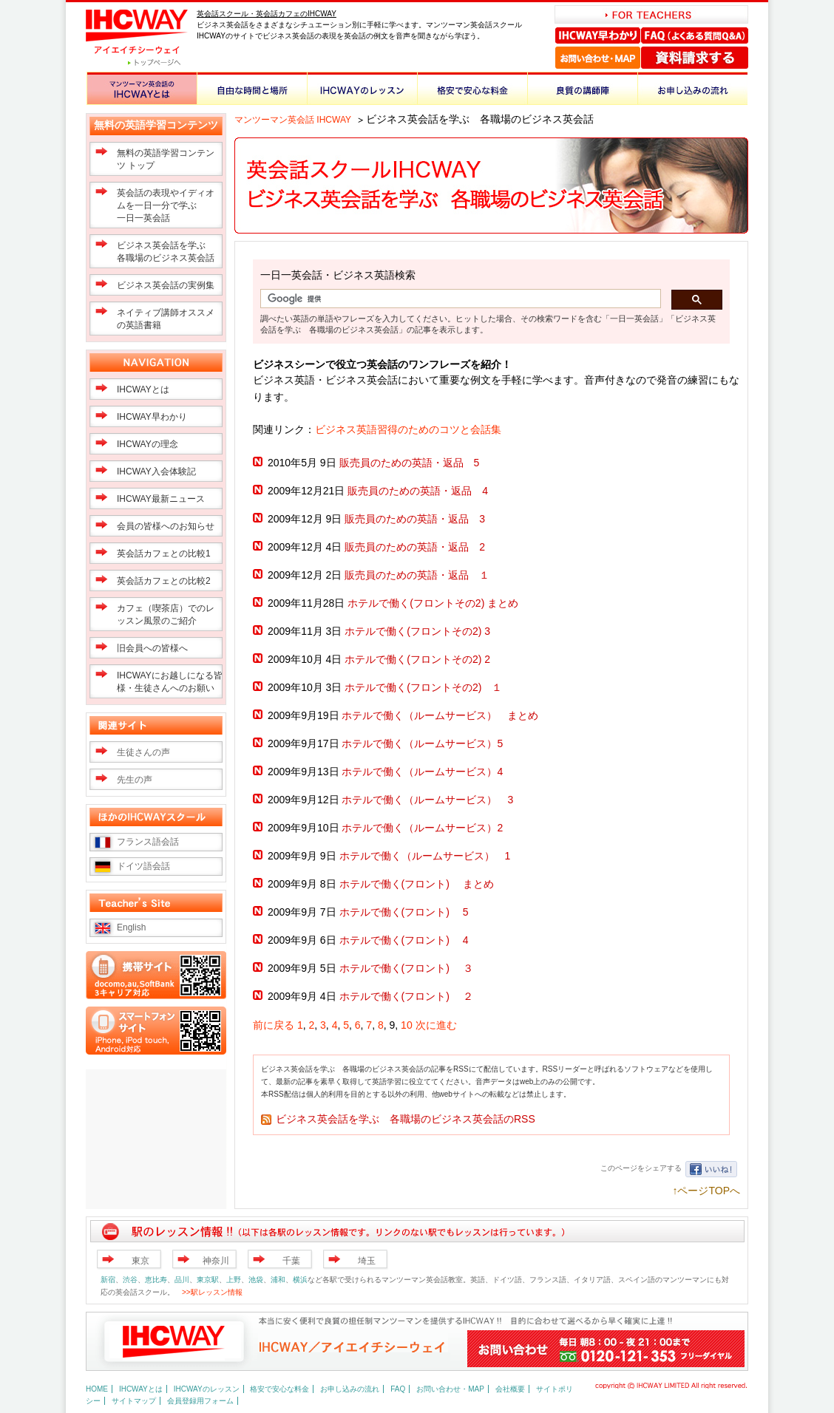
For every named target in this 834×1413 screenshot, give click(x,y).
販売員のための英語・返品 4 (418, 491)
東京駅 (208, 1280)
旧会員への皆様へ (152, 648)
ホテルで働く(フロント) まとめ (416, 884)
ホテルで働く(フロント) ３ (406, 968)
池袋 (255, 1280)
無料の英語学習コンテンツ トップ (165, 159)
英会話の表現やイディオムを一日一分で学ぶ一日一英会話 (165, 205)
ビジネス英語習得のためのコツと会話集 (408, 429)
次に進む (436, 1025)
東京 (140, 1261)
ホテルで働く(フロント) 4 (404, 940)
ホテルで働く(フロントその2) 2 (417, 659)
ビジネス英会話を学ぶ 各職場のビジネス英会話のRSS (405, 1119)
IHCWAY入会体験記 (156, 471)
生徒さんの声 (143, 752)
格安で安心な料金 (472, 88)
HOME (97, 1389)
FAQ (397, 1389)
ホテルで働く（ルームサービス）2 (422, 828)
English (131, 927)
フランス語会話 (148, 842)
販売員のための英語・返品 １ (417, 575)
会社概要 (510, 1389)
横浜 (300, 1280)
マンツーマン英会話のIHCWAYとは (142, 88)
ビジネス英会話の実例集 (165, 285)
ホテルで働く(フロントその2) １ (434, 687)
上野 (233, 1280)
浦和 (278, 1280)
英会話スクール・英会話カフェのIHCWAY (266, 14)
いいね (711, 1169)
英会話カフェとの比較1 (164, 553)
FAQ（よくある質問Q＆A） (694, 35)
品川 (181, 1280)
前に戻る (273, 1025)
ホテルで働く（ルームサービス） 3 (427, 800)
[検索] (459, 298)
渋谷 (130, 1280)
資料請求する (694, 58)
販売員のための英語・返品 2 (415, 547)
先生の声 (134, 779)
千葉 (291, 1261)
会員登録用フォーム (200, 1401)
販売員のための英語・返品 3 (415, 519)
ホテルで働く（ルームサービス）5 (422, 743)
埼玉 (367, 1261)
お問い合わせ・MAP (597, 58)
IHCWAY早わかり (598, 35)
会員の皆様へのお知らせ (165, 526)
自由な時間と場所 (252, 88)
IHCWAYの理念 (147, 444)
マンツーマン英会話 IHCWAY (292, 120)
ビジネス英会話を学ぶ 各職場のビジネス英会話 (165, 251)
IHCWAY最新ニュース (161, 499)
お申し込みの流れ (692, 88)
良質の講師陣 (582, 88)
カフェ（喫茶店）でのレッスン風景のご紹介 (165, 614)
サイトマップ (134, 1401)
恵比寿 (156, 1280)
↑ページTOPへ (706, 1190)
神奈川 (216, 1261)
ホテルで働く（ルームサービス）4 (422, 771)
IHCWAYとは (143, 389)
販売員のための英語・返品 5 (409, 463)
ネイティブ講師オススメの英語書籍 (165, 318)
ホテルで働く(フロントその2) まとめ (433, 603)
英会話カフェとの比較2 (164, 581)
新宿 (108, 1280)
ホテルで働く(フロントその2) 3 (417, 631)
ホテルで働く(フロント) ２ (406, 996)
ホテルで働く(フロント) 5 (404, 912)
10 (407, 1025)
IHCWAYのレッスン (362, 88)
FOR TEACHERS (651, 14)
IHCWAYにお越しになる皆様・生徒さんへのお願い (170, 681)
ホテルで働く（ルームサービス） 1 (425, 856)
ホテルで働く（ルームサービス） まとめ (440, 715)
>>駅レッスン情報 (212, 1292)
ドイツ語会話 (143, 866)
